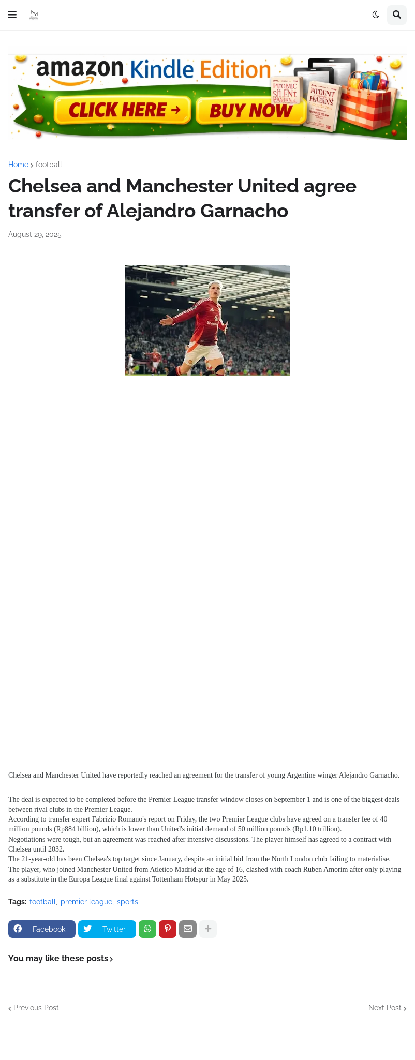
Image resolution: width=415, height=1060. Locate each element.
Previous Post (36, 1008)
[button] (12, 15)
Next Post (385, 1008)
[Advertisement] (207, 482)
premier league (86, 902)
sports (127, 902)
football (49, 164)
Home (18, 164)
